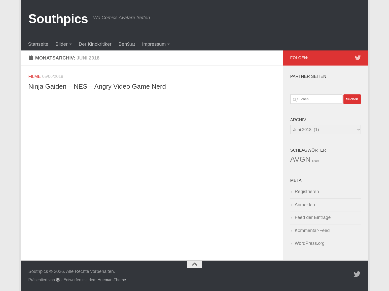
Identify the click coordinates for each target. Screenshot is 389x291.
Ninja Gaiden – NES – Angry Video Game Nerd (97, 86)
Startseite (38, 44)
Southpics (58, 19)
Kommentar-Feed (312, 230)
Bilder (61, 44)
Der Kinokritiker (95, 44)
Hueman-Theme (111, 280)
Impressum (154, 44)
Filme (34, 76)
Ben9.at (127, 44)
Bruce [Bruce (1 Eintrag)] (315, 160)
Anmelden (305, 204)
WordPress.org (310, 243)
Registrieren (307, 191)
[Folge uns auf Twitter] (358, 58)
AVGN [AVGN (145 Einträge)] (300, 159)
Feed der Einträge (313, 217)
